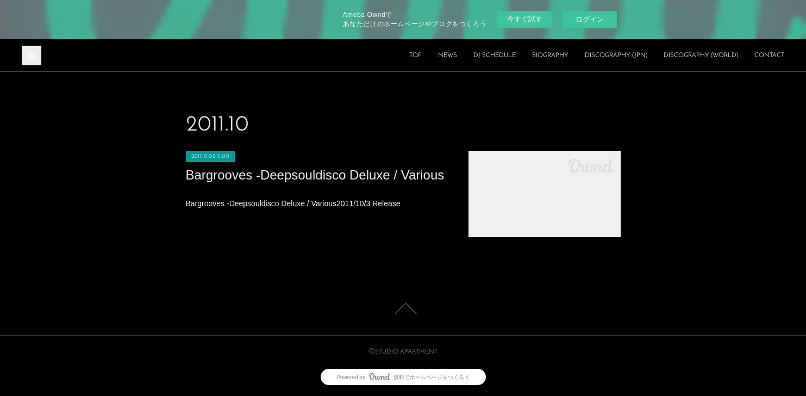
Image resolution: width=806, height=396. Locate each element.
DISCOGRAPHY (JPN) (616, 55)
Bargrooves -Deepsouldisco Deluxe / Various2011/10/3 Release (293, 203)
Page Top (403, 308)
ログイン (590, 19)
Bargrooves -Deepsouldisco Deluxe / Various (315, 175)
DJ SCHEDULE (494, 55)
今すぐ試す (524, 19)
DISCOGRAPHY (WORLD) (701, 55)
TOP (415, 55)
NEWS (447, 55)
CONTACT (769, 55)
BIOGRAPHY (550, 55)
